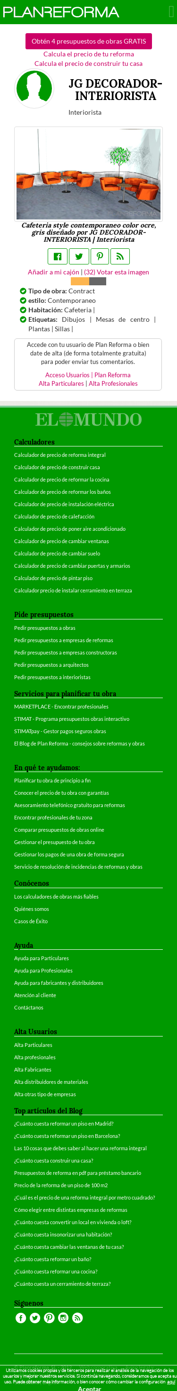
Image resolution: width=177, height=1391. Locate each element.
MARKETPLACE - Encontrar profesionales (61, 706)
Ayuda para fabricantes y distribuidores (58, 983)
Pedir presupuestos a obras (45, 628)
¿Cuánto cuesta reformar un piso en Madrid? (63, 1123)
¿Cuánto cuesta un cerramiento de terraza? (62, 1284)
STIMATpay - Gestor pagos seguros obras (60, 731)
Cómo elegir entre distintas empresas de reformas (70, 1210)
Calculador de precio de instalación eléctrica (64, 504)
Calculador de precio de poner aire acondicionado (70, 529)
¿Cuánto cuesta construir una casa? (53, 1160)
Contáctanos (28, 1007)
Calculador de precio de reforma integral (60, 455)
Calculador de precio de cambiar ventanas (61, 541)
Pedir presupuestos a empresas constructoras (65, 652)
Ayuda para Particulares (41, 958)
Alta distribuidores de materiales (51, 1082)
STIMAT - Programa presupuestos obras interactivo (71, 719)
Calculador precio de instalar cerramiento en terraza (73, 590)
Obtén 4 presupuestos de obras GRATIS (89, 41)
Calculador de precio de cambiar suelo (57, 553)
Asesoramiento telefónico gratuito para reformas (69, 805)
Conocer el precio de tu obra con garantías (61, 793)
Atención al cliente (35, 995)
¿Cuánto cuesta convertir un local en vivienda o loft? (72, 1222)
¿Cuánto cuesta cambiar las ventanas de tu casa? (69, 1247)
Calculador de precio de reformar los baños (62, 492)
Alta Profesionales (113, 383)
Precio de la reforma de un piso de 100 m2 (61, 1185)
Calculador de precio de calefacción (54, 516)
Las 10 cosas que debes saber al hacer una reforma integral (80, 1148)
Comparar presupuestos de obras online (59, 830)
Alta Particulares (61, 383)
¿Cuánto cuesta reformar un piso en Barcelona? (67, 1136)
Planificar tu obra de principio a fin (52, 780)
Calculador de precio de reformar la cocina (62, 479)
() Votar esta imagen (116, 272)
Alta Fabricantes (32, 1069)
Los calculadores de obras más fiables (56, 896)
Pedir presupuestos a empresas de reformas (63, 640)
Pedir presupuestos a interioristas (52, 677)
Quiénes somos (31, 909)
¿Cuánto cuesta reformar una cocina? (55, 1271)
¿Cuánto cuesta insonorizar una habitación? (63, 1234)
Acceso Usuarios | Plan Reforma (88, 375)
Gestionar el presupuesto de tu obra (54, 842)
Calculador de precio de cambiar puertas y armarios (72, 566)
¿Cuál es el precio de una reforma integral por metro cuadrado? (84, 1197)
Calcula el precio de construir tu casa (88, 63)
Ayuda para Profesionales (43, 970)
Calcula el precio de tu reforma (88, 54)
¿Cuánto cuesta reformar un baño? (52, 1259)
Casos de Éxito (31, 921)
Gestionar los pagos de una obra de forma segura (69, 854)
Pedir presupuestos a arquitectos (51, 665)
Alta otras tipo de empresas (45, 1094)
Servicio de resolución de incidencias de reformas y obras (78, 867)
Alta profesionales (35, 1057)
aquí (171, 1382)
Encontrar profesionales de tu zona (53, 817)
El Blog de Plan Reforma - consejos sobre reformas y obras (79, 743)
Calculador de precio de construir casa (57, 467)
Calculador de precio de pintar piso (53, 578)
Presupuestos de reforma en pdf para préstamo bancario (77, 1173)
